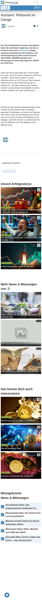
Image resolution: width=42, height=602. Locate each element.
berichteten (23, 50)
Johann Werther (32, 426)
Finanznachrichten (9, 171)
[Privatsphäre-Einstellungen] (6, 595)
